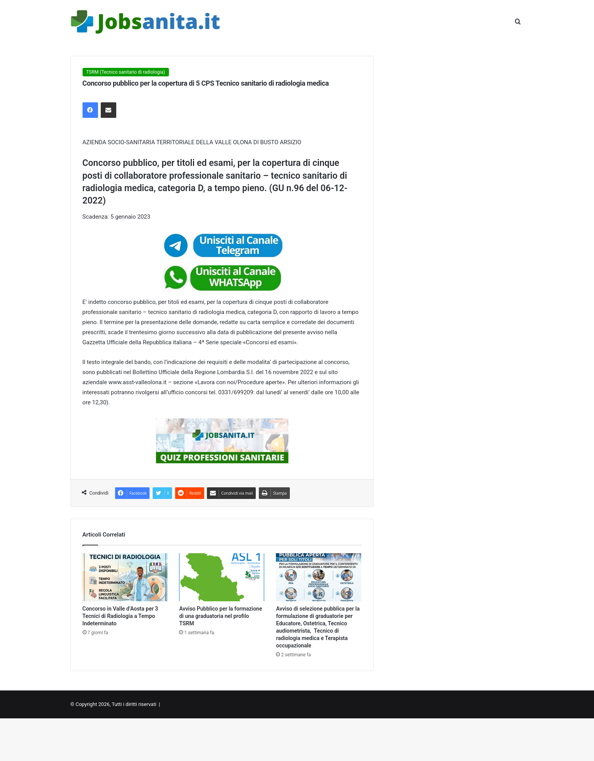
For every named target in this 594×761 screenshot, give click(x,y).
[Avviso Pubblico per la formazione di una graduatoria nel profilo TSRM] (221, 577)
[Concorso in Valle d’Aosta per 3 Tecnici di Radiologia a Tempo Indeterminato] (125, 577)
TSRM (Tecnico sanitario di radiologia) (125, 72)
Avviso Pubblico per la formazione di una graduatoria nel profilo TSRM (220, 616)
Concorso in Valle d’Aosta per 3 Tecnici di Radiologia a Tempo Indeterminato (120, 616)
